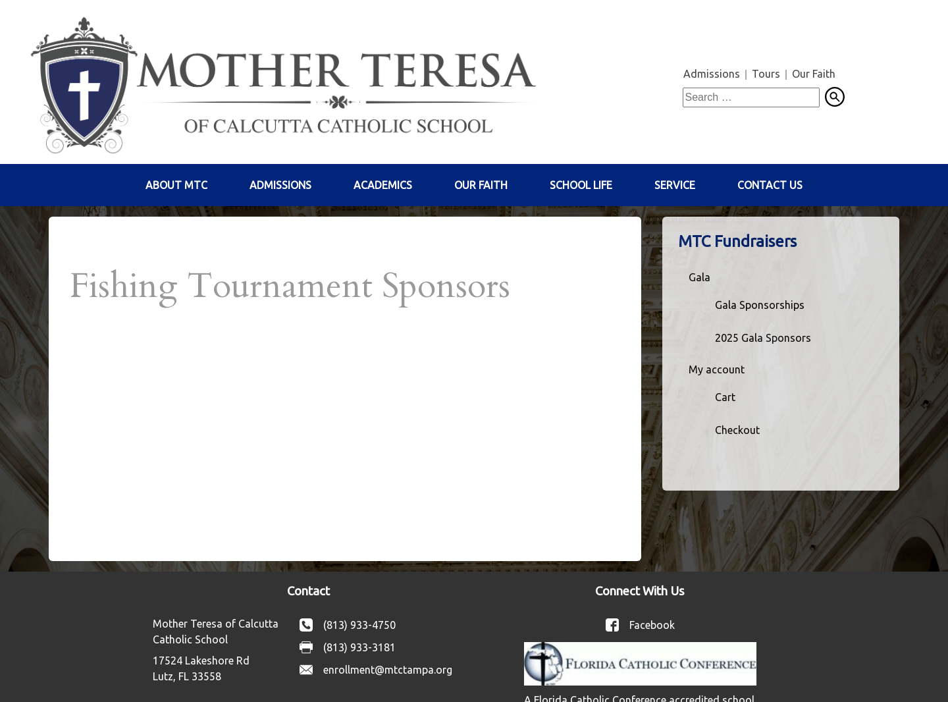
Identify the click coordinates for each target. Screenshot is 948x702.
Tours (766, 74)
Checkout (737, 430)
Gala (699, 277)
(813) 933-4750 (359, 625)
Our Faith (813, 74)
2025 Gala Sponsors (763, 338)
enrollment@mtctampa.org (387, 670)
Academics (383, 185)
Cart (725, 397)
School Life (581, 185)
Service (674, 185)
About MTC (176, 185)
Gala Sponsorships (759, 305)
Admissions (711, 74)
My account (717, 369)
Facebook (652, 625)
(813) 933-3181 (359, 647)
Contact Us (770, 185)
